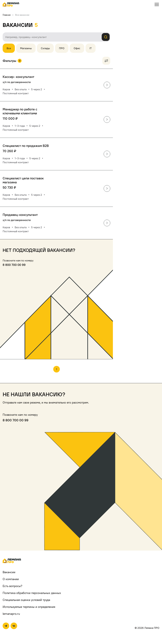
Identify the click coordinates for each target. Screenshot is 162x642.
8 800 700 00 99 (14, 265)
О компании (11, 579)
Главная (7, 14)
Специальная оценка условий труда (26, 600)
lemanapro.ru (11, 613)
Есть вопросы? (12, 586)
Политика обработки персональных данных (32, 593)
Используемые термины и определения (29, 606)
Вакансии (9, 572)
